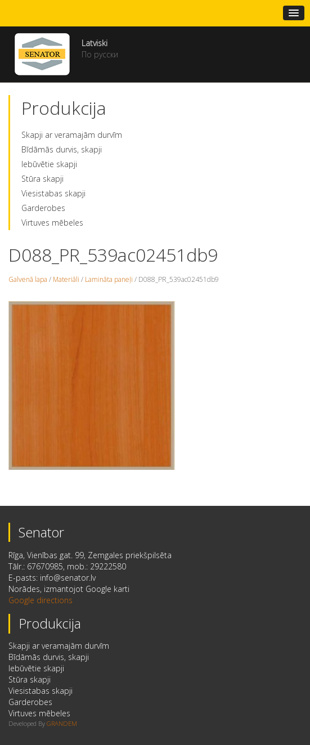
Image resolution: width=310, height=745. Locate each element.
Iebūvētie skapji (49, 164)
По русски (100, 54)
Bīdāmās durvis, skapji (61, 149)
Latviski (94, 43)
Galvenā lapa (27, 279)
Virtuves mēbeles (52, 222)
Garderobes (43, 208)
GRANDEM (62, 723)
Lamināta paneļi (109, 279)
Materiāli (66, 279)
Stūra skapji (42, 178)
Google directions (40, 600)
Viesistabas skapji (53, 193)
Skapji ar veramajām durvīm (71, 134)
